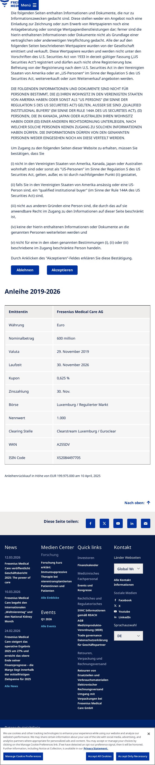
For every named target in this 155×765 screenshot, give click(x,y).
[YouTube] (118, 523)
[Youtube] (124, 611)
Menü (26, 5)
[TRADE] (93, 642)
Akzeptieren (62, 270)
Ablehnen (25, 270)
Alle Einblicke (50, 598)
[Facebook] (90, 523)
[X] (104, 523)
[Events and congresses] (92, 612)
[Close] (148, 733)
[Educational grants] (80, 620)
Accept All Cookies (99, 756)
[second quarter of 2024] (88, 565)
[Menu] (29, 5)
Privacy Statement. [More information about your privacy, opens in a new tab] (96, 748)
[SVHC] (90, 635)
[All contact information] (128, 582)
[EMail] (145, 523)
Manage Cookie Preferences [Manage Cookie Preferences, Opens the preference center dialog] (23, 756)
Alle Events (48, 626)
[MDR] (92, 627)
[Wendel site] (92, 587)
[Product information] (93, 675)
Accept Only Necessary (132, 756)
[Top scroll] (137, 502)
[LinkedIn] (132, 523)
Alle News (11, 686)
